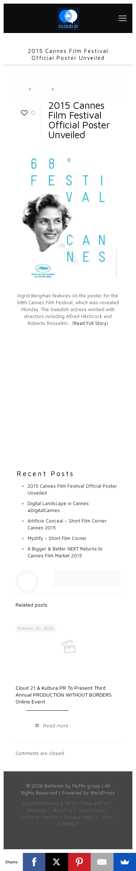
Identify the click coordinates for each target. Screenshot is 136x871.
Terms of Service (39, 817)
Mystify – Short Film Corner (57, 538)
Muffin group (86, 786)
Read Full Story (90, 323)
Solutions (36, 810)
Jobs (106, 817)
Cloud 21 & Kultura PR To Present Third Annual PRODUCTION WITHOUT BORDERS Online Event (64, 695)
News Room (92, 810)
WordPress (102, 793)
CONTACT (68, 824)
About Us (63, 810)
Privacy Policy (79, 817)
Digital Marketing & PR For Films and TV (65, 803)
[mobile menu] (122, 18)
